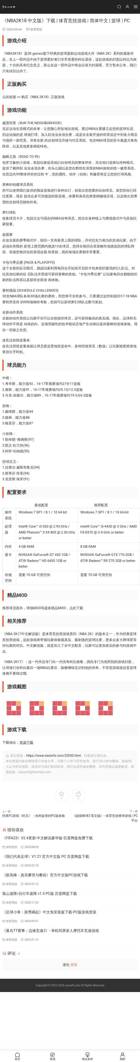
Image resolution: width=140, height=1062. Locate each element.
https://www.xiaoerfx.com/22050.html (53, 755)
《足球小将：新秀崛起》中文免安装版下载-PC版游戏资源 (49, 912)
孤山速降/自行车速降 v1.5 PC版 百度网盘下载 (39, 893)
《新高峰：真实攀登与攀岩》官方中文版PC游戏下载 (45, 875)
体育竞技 (36, 29)
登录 (73, 965)
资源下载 (26, 742)
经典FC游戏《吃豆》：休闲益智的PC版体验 (33, 816)
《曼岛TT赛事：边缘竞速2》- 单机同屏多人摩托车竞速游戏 (50, 930)
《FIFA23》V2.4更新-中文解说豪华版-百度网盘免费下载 (47, 838)
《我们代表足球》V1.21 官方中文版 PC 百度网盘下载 (45, 856)
